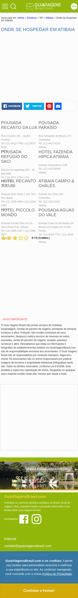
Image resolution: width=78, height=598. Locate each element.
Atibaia (49, 17)
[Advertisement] (39, 66)
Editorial (10, 539)
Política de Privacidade (57, 574)
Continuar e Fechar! (39, 590)
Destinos (32, 17)
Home (20, 17)
